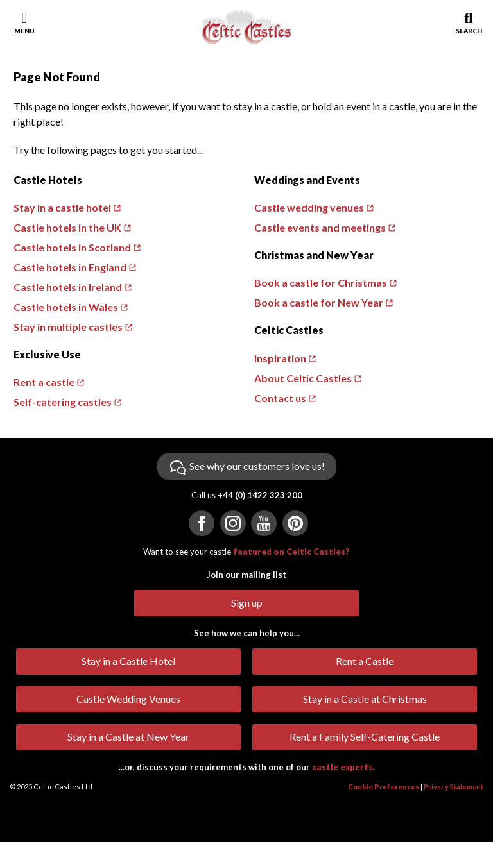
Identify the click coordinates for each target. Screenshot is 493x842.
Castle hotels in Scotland (72, 247)
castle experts (342, 767)
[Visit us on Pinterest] (295, 523)
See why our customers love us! (257, 466)
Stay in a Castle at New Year (128, 736)
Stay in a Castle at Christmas (365, 699)
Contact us (280, 398)
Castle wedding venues (309, 207)
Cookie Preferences (383, 786)
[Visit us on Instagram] (233, 523)
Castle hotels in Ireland (67, 287)
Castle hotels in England (69, 267)
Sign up (247, 602)
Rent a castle (43, 382)
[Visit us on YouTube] (264, 523)
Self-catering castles (62, 402)
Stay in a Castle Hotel (128, 661)
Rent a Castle (365, 661)
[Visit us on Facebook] (201, 523)
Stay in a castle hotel (62, 207)
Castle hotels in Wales (65, 307)
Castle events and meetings (320, 227)
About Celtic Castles (303, 378)
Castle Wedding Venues (128, 699)
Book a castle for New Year (318, 302)
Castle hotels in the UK (67, 227)
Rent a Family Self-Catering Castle (365, 736)
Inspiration (280, 358)
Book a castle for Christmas (320, 282)
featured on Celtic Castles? (291, 551)
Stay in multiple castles (68, 327)
